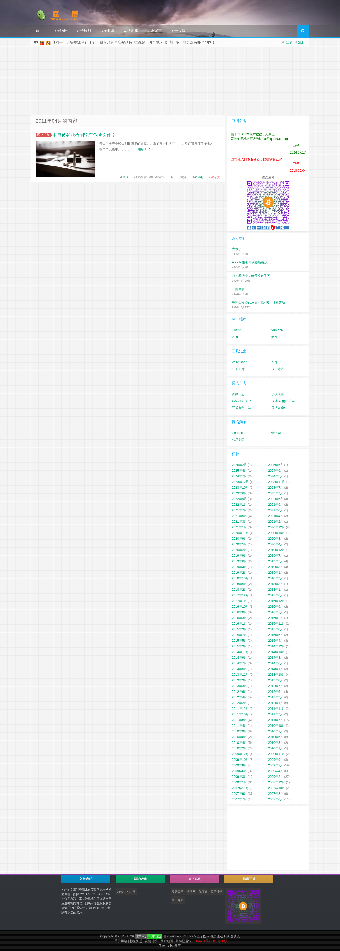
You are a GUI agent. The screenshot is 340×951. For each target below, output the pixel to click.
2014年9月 (239, 657)
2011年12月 (240, 708)
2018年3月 (275, 584)
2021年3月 (239, 521)
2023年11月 (276, 482)
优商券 (203, 891)
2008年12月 (276, 782)
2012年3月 (275, 697)
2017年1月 (239, 601)
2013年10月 (276, 674)
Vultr (235, 337)
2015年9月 (239, 629)
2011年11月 (276, 708)
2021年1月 (239, 527)
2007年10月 (276, 788)
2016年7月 (275, 612)
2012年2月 (239, 703)
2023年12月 (240, 482)
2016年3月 (239, 618)
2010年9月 (239, 731)
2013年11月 (240, 674)
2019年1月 (275, 572)
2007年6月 (275, 799)
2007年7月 (239, 799)
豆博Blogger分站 (283, 401)
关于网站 (120, 941)
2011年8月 (239, 720)
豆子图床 (238, 369)
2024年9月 (275, 470)
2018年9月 (275, 578)
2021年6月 (275, 510)
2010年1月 (275, 748)
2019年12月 (276, 550)
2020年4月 (275, 544)
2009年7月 (275, 765)
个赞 (214, 177)
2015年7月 (239, 635)
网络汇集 (131, 31)
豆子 (126, 177)
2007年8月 (275, 793)
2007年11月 (240, 788)
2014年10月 (276, 652)
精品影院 (238, 439)
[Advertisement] (170, 80)
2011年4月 (239, 725)
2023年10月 (240, 487)
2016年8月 (239, 612)
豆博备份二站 (241, 408)
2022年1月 (239, 504)
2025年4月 (239, 470)
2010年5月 (275, 737)
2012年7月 (275, 686)
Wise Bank (239, 362)
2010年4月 (239, 742)
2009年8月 (239, 765)
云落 (177, 945)
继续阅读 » (145, 149)
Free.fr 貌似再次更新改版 (250, 262)
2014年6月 (275, 663)
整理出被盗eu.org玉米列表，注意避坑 (258, 302)
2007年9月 (239, 793)
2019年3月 (275, 567)
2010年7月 (275, 731)
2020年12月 (276, 527)
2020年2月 (239, 550)
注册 (301, 42)
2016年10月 (240, 606)
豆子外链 (216, 891)
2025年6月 (275, 465)
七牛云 (131, 891)
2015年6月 (275, 635)
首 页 (40, 31)
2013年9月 (239, 680)
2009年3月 (239, 776)
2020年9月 (239, 538)
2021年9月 (275, 504)
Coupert (237, 433)
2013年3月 (239, 686)
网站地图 (166, 941)
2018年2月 (239, 589)
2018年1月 (275, 589)
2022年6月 (275, 499)
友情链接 (151, 941)
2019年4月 (239, 567)
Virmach (277, 330)
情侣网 (276, 433)
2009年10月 (240, 759)
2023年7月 (275, 487)
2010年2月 (239, 748)
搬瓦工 (276, 337)
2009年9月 (275, 759)
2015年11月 (276, 623)
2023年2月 (275, 493)
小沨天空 (277, 394)
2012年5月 (275, 691)
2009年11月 (276, 754)
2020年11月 (240, 533)
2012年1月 (275, 703)
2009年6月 (239, 771)
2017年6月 (275, 595)
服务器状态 (232, 936)
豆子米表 (277, 369)
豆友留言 (154, 31)
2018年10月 (240, 578)
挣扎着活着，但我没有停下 (251, 276)
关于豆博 (178, 31)
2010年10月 (276, 725)
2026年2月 (239, 465)
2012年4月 (239, 697)
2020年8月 (275, 538)
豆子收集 (107, 31)
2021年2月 (275, 521)
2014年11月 (240, 652)
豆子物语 (60, 31)
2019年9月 (239, 555)
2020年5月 (239, 544)
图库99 (276, 362)
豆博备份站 (279, 408)
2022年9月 (239, 499)
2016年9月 (275, 606)
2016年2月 (275, 618)
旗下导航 (177, 900)
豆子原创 (84, 31)
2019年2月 (239, 572)
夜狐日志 (238, 394)
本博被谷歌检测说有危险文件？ (84, 134)
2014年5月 (239, 669)
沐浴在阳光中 (241, 401)
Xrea (120, 891)
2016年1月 (239, 623)
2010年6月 (239, 737)
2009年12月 (240, 754)
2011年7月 (275, 720)
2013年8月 (275, 680)
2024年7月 (239, 476)
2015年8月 (275, 629)
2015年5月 (239, 640)
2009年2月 (275, 776)
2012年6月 (239, 691)
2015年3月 (239, 646)
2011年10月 (240, 714)
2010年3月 (275, 742)
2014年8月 (275, 657)
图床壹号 (177, 891)
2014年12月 (276, 646)
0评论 (199, 177)
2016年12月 (276, 601)
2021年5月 (239, 516)
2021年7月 (239, 510)
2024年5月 (275, 476)
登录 (289, 42)
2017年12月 (240, 595)
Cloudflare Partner (180, 936)
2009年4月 (275, 771)
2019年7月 (275, 555)
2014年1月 (275, 669)
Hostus (237, 330)
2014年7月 (239, 663)
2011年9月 (275, 714)
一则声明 (238, 289)
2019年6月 (239, 561)
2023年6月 (239, 493)
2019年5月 (275, 561)
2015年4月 (275, 640)
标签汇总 (136, 941)
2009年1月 (239, 782)
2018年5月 (239, 584)
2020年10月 (276, 533)
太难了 (236, 249)
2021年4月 (275, 516)
